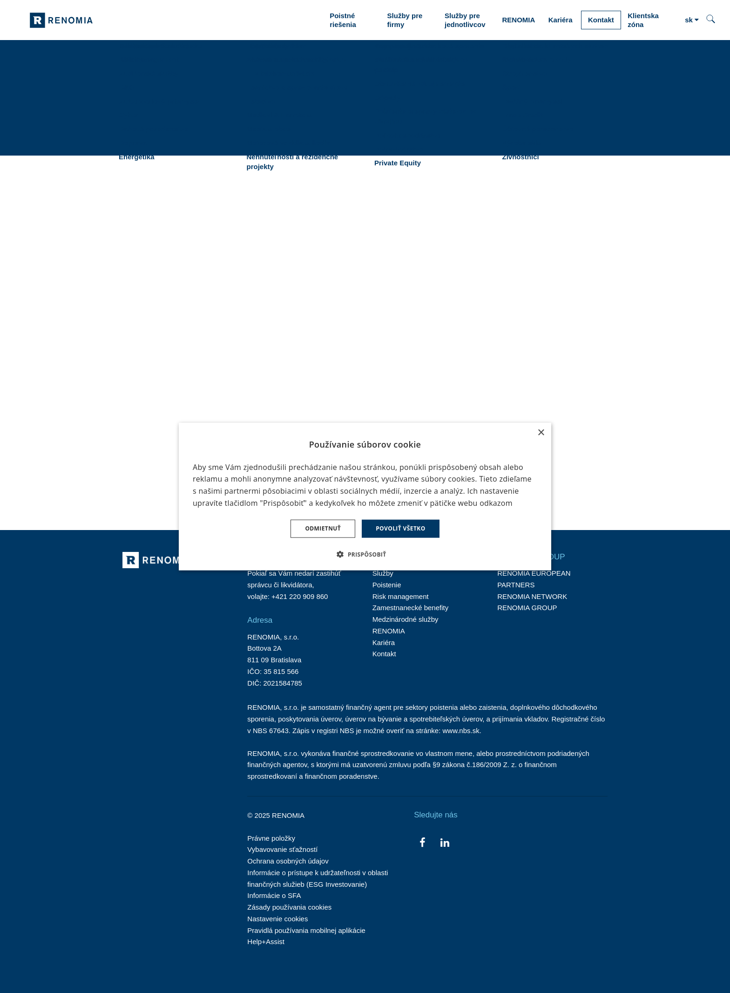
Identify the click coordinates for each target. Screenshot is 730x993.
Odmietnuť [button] (323, 528)
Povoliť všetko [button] (400, 528)
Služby (382, 573)
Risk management (400, 596)
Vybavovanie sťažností (282, 849)
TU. (230, 333)
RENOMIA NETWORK (532, 596)
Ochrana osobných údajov (287, 861)
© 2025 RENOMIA (275, 815)
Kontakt (384, 654)
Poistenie (386, 585)
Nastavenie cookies (277, 919)
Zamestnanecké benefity (410, 608)
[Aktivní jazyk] (691, 20)
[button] (365, 553)
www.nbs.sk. (462, 731)
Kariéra (383, 642)
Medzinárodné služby (405, 619)
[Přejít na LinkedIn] (444, 841)
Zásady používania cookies (289, 907)
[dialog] (365, 497)
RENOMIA (388, 631)
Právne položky (271, 838)
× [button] (540, 432)
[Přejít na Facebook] (422, 841)
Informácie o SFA (274, 895)
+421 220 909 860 (299, 596)
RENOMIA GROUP (527, 608)
